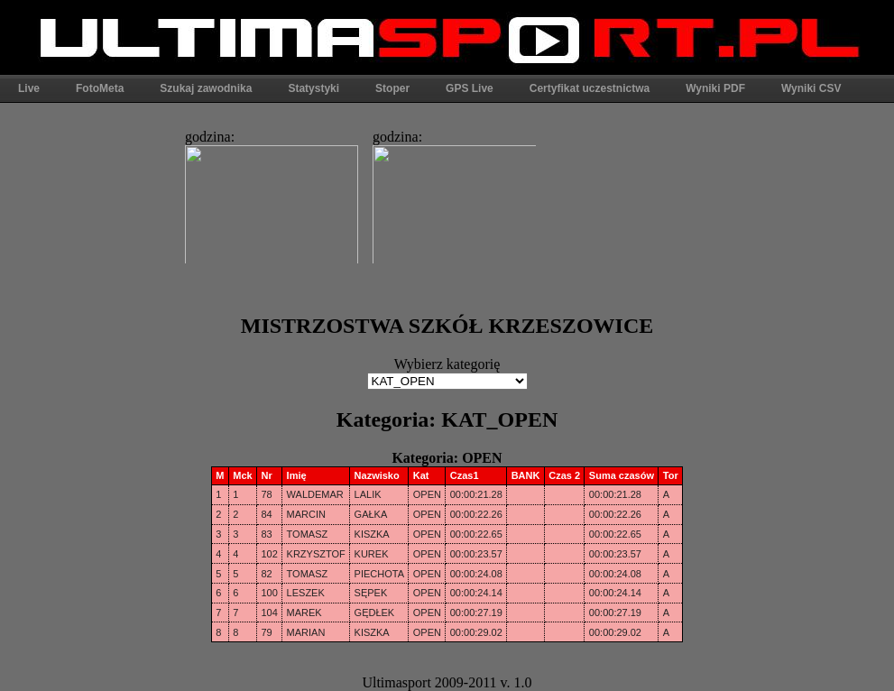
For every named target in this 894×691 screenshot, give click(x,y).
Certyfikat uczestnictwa (590, 88)
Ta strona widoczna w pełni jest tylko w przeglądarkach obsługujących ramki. (355, 191)
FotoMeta (100, 88)
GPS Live (469, 88)
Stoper (392, 88)
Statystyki (313, 88)
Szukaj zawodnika (206, 88)
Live (29, 88)
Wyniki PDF (715, 88)
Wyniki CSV (811, 88)
